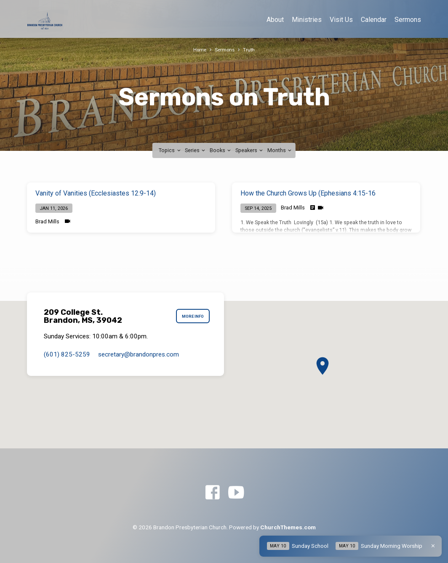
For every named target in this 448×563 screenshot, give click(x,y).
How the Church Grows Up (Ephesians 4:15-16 (308, 193)
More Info (191, 316)
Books (221, 150)
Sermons (408, 20)
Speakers (249, 150)
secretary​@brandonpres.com (138, 354)
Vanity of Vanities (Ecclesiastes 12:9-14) (95, 193)
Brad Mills (47, 221)
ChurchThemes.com (288, 527)
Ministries (307, 20)
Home (199, 49)
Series (195, 150)
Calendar (374, 20)
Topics (170, 150)
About (275, 20)
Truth (251, 49)
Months (280, 150)
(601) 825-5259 (67, 354)
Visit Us (341, 20)
